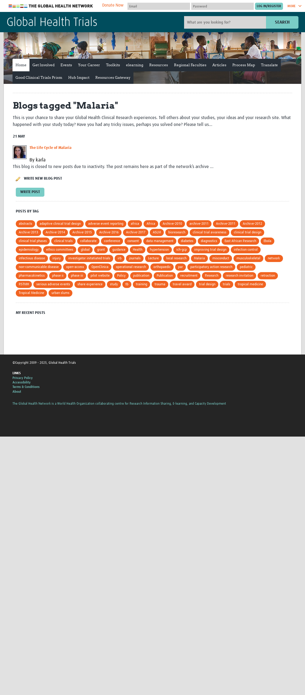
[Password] (222, 6)
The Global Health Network (51, 6)
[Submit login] (269, 6)
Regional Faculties (190, 65)
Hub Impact (78, 77)
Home (21, 65)
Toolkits (113, 65)
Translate (269, 65)
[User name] (158, 6)
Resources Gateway (112, 77)
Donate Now (113, 5)
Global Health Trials (52, 23)
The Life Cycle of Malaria (50, 148)
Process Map (243, 65)
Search (282, 22)
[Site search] (225, 22)
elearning (134, 65)
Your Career (89, 65)
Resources (158, 65)
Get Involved (43, 65)
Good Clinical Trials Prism (38, 77)
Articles (219, 65)
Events (66, 65)
